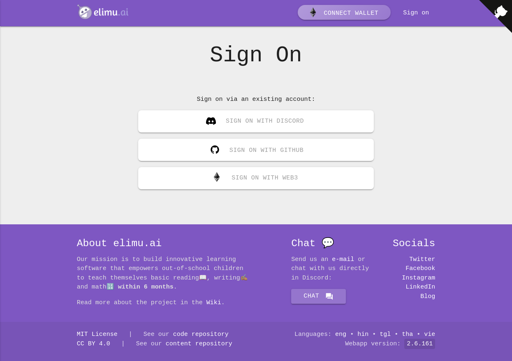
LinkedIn (420, 287)
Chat (318, 296)
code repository (201, 335)
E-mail (343, 260)
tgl (385, 335)
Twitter (422, 260)
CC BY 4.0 (93, 344)
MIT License (97, 335)
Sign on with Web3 (255, 178)
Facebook (420, 269)
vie (429, 335)
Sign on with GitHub (255, 148)
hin (362, 335)
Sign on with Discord (255, 122)
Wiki (213, 303)
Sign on (416, 13)
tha (407, 335)
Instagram (418, 278)
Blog (427, 297)
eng (340, 335)
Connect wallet (343, 14)
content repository (199, 344)
